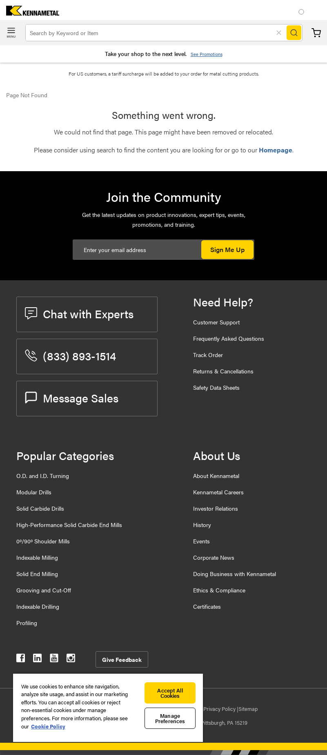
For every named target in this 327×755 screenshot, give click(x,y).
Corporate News (213, 557)
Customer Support (216, 322)
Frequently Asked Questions (228, 338)
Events (201, 541)
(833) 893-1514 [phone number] (70, 355)
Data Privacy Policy (214, 709)
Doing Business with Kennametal (234, 574)
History (202, 524)
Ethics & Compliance (219, 590)
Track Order (208, 355)
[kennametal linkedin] (37, 659)
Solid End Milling (37, 574)
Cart (316, 33)
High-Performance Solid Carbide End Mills (69, 524)
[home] (29, 13)
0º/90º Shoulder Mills (43, 541)
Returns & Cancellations (223, 371)
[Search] (294, 32)
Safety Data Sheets (216, 387)
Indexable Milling (37, 557)
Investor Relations (215, 508)
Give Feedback (122, 659)
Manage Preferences (170, 718)
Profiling (26, 623)
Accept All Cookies (169, 692)
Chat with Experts (79, 313)
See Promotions (206, 54)
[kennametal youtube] (54, 659)
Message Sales (71, 397)
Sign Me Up (227, 249)
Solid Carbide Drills (40, 508)
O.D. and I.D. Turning (42, 475)
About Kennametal (216, 475)
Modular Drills (33, 492)
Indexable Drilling (37, 606)
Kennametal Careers (218, 492)
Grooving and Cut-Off (43, 590)
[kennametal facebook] (20, 659)
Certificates (207, 606)
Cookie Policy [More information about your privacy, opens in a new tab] (48, 726)
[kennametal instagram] (71, 659)
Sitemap (248, 709)
